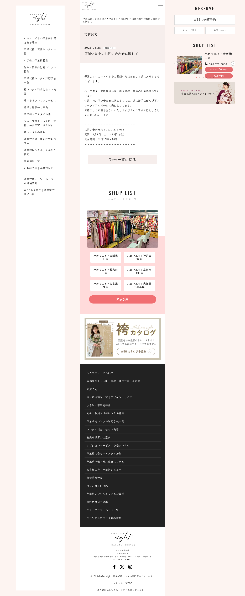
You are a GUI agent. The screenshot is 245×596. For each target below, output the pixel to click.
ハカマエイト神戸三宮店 (139, 257)
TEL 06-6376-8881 (122, 560)
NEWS (125, 19)
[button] (233, 63)
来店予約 (122, 299)
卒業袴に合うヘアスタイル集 (104, 453)
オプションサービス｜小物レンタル (108, 445)
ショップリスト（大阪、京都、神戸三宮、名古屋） (40, 123)
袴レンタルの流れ (34, 132)
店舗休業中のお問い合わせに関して (112, 53)
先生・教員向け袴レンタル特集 (40, 69)
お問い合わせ (220, 30)
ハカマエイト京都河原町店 (139, 271)
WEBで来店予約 (205, 19)
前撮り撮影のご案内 (36, 107)
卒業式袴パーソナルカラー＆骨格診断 (40, 181)
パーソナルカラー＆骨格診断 (104, 517)
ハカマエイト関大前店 (106, 271)
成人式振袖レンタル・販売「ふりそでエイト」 (122, 590)
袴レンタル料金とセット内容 (40, 91)
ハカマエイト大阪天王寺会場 (139, 285)
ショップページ (219, 69)
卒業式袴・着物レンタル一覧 (40, 51)
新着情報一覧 (32, 161)
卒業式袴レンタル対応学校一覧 (40, 80)
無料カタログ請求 (97, 501)
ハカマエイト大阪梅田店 (106, 257)
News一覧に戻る (122, 160)
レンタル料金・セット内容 (103, 429)
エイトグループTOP (121, 583)
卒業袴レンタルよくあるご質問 (40, 152)
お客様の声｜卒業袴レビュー (40, 170)
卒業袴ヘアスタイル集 (37, 114)
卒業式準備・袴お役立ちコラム (40, 141)
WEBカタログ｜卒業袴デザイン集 (39, 192)
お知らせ (109, 48)
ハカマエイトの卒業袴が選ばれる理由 (40, 40)
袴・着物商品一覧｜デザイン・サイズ (109, 397)
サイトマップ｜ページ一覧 (103, 510)
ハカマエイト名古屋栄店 (106, 285)
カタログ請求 (189, 30)
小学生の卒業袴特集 (36, 60)
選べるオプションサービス (40, 100)
